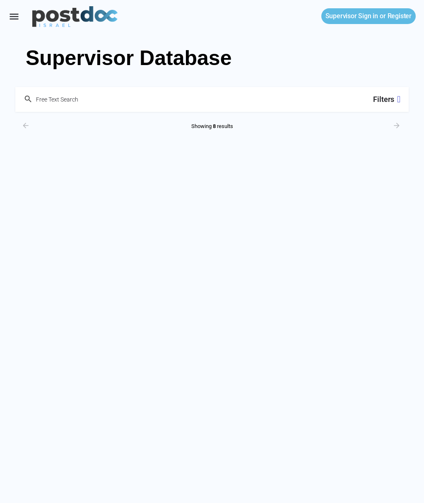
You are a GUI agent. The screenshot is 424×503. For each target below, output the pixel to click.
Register (400, 16)
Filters (386, 99)
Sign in (351, 16)
